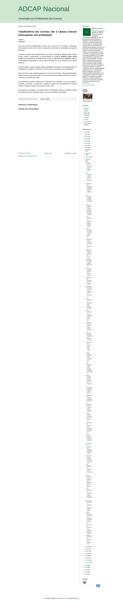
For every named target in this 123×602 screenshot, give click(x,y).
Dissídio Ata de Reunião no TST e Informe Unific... (89, 281)
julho (87, 549)
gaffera (65, 598)
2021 (85, 143)
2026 (85, 132)
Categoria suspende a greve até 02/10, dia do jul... (89, 253)
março (87, 558)
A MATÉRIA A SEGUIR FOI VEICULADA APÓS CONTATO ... (89, 427)
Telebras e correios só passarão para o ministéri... (89, 469)
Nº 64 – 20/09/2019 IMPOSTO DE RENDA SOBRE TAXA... (89, 221)
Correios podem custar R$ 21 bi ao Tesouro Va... (89, 417)
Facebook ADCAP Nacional (86, 109)
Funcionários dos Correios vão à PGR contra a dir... (89, 346)
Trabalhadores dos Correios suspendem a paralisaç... (89, 243)
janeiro (88, 562)
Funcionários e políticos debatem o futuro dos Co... (89, 390)
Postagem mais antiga (70, 153)
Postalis (86, 119)
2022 (85, 141)
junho (87, 551)
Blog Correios (87, 121)
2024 (85, 136)
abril (87, 555)
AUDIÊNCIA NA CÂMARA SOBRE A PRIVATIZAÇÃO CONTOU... (89, 188)
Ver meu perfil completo (89, 85)
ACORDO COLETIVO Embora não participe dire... (89, 539)
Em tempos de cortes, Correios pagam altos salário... (89, 262)
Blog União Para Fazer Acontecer (87, 114)
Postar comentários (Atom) (30, 156)
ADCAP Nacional (43, 9)
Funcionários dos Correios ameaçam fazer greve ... (89, 399)
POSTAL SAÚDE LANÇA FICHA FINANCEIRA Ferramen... (89, 380)
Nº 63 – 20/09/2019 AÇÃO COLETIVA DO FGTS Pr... (89, 233)
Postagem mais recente (25, 153)
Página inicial (47, 153)
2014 (85, 574)
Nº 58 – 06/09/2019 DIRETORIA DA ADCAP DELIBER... (89, 493)
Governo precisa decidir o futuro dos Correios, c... (89, 438)
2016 (85, 569)
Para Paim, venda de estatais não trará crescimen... (89, 272)
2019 (85, 147)
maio (87, 553)
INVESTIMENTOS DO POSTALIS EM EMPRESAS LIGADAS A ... (89, 291)
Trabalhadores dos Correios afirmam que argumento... (89, 459)
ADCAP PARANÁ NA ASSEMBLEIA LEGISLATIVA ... (89, 167)
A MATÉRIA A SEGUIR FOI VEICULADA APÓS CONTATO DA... (89, 448)
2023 (85, 138)
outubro (88, 157)
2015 (85, 572)
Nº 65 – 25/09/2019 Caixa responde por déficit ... (89, 199)
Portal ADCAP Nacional (87, 124)
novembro (88, 153)
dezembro (88, 149)
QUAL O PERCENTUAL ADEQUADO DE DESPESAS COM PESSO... (89, 209)
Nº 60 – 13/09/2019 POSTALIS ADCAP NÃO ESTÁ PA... (89, 315)
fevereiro (88, 560)
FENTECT (86, 117)
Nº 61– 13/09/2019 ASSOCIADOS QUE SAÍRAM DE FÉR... (89, 303)
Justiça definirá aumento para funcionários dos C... (89, 357)
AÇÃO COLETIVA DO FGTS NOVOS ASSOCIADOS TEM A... (89, 368)
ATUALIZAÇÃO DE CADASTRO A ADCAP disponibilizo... (89, 327)
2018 (85, 565)
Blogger (77, 598)
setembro (88, 159)
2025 (85, 134)
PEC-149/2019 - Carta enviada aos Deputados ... (89, 177)
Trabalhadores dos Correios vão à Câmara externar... (89, 408)
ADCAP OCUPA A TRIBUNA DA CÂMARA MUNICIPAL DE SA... (89, 517)
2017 (85, 567)
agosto (88, 546)
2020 (85, 145)
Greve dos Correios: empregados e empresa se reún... (89, 337)
